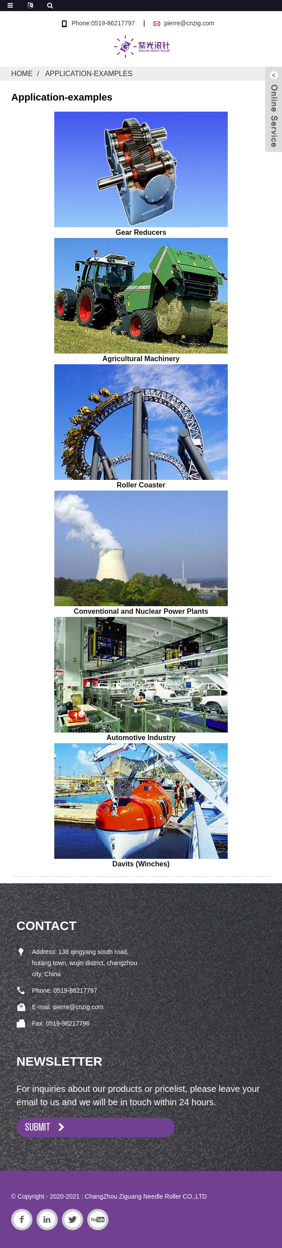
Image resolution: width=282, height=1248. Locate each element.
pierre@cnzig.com (189, 23)
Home (21, 73)
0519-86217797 (75, 990)
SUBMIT (38, 1127)
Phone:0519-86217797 (103, 23)
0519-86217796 (67, 1023)
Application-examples (88, 73)
